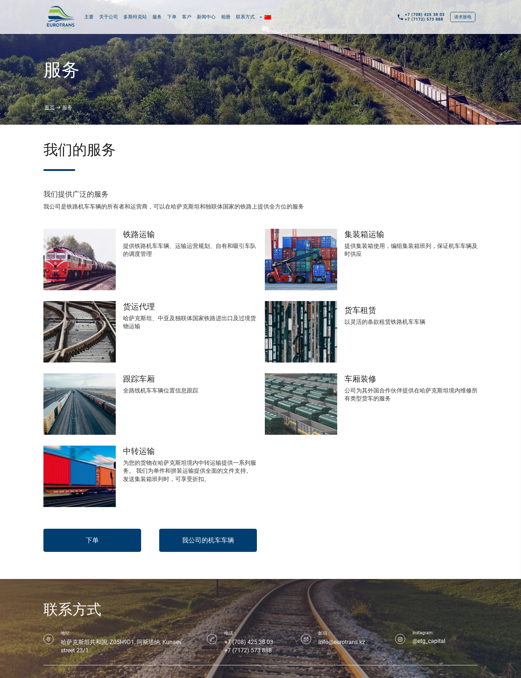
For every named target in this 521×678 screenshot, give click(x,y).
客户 (186, 17)
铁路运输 (139, 233)
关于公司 (108, 17)
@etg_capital (428, 641)
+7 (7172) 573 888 (424, 19)
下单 (172, 17)
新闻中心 (206, 17)
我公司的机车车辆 (208, 540)
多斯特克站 (135, 17)
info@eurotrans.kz (341, 642)
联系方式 (245, 17)
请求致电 (462, 17)
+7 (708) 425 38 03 (425, 14)
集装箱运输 (364, 233)
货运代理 (139, 305)
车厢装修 (360, 378)
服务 (157, 17)
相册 (225, 17)
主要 (89, 17)
